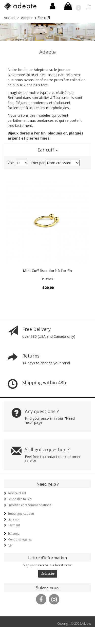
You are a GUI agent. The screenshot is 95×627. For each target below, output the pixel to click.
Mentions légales (20, 539)
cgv (10, 545)
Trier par (38, 162)
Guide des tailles (19, 499)
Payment (14, 525)
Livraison (14, 519)
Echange (14, 533)
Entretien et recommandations (29, 505)
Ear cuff (47, 150)
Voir (11, 162)
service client (17, 493)
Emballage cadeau (21, 513)
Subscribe (47, 573)
